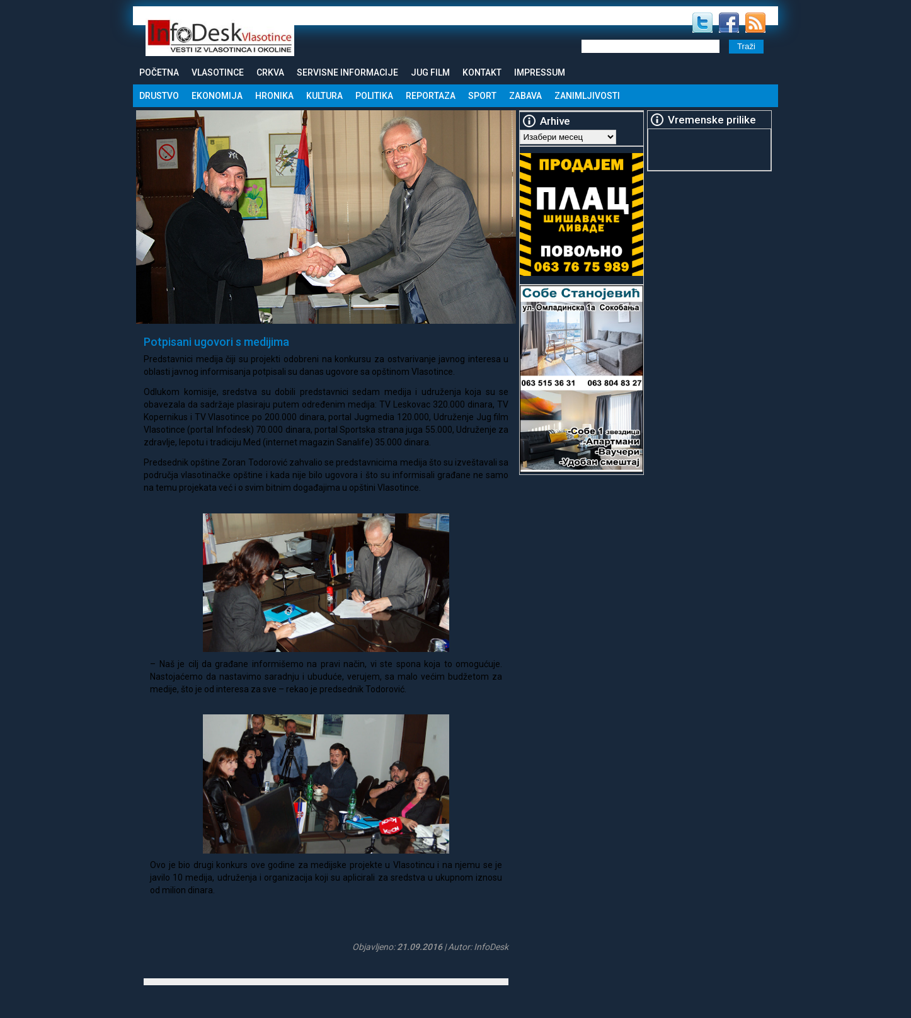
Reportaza (431, 96)
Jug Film (430, 72)
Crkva (270, 72)
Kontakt (481, 72)
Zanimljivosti (587, 96)
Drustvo (159, 96)
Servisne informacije (347, 72)
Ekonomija (217, 96)
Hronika (274, 96)
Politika (374, 96)
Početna (159, 72)
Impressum (539, 72)
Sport (482, 96)
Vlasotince (218, 72)
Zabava (525, 96)
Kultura (324, 96)
